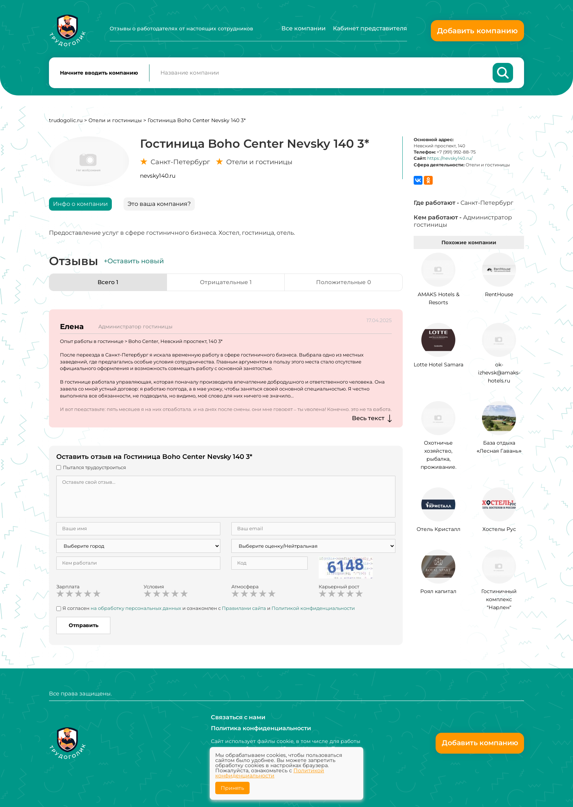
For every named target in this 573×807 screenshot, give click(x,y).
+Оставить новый (134, 263)
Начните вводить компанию (99, 73)
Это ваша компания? (159, 205)
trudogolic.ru (66, 121)
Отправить (83, 626)
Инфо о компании (80, 205)
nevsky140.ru (157, 177)
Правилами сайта (244, 609)
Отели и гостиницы (115, 121)
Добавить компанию (477, 30)
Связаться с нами (238, 717)
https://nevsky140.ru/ (450, 159)
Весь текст (368, 419)
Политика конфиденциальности (261, 728)
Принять (232, 788)
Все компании (303, 28)
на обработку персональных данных (136, 609)
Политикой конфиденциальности (313, 609)
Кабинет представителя (370, 28)
